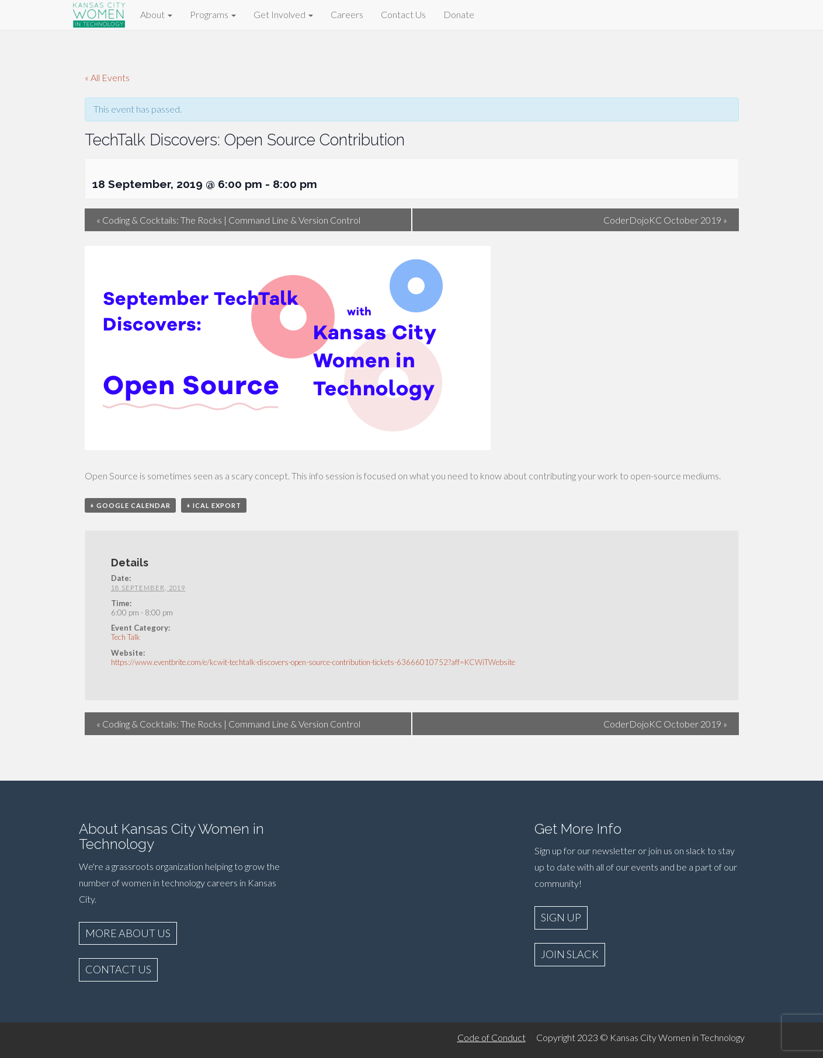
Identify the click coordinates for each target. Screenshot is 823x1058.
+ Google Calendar (130, 505)
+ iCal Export (213, 505)
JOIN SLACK (570, 954)
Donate (458, 14)
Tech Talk (125, 637)
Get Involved (283, 14)
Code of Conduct (491, 1037)
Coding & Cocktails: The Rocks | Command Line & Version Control (228, 219)
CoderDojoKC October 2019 (665, 219)
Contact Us (403, 14)
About (156, 14)
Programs (213, 14)
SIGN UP (561, 917)
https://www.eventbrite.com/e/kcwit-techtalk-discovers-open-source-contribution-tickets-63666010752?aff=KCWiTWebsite (313, 662)
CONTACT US (118, 969)
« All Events (107, 77)
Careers (347, 14)
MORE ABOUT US (128, 933)
